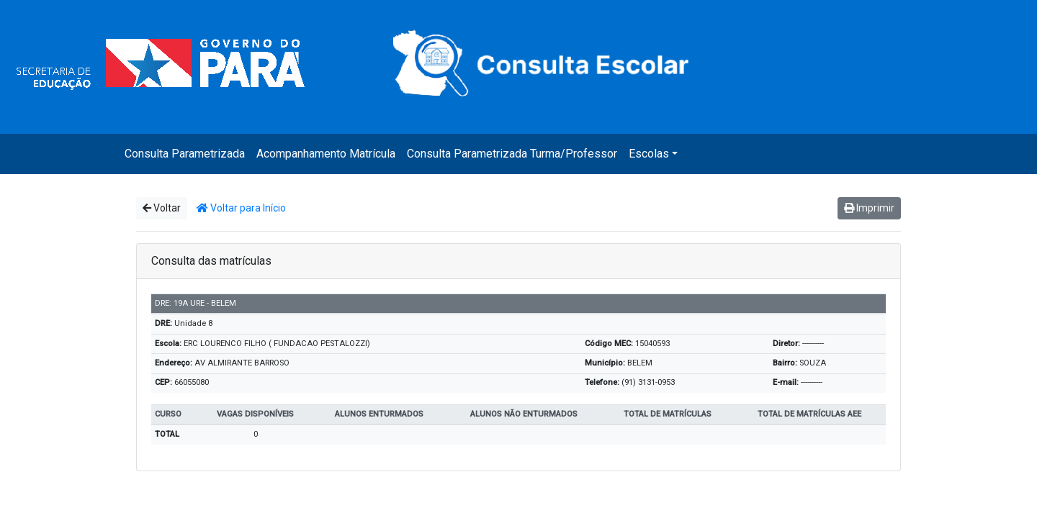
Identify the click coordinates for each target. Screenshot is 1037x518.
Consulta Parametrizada (185, 153)
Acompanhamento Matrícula (325, 153)
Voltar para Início (241, 208)
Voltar (162, 208)
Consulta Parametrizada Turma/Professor (512, 153)
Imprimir (869, 208)
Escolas (649, 153)
